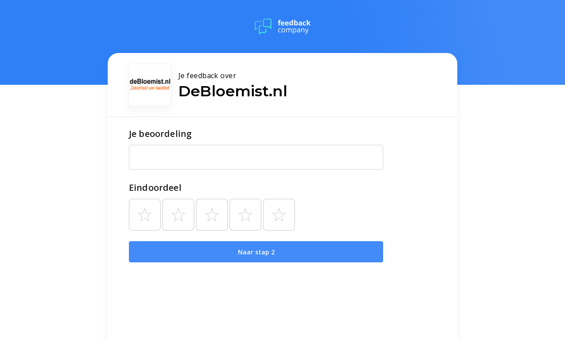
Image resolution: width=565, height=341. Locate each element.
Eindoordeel (155, 187)
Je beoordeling (160, 134)
